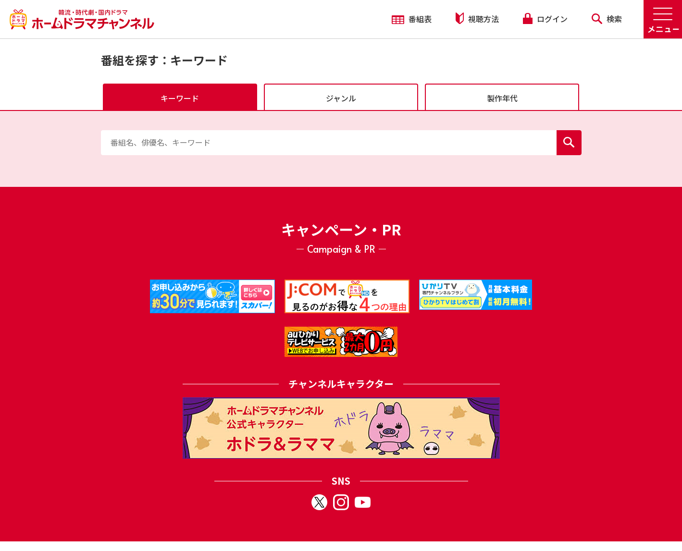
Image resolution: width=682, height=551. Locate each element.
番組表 (412, 18)
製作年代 (502, 98)
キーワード (180, 98)
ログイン (545, 18)
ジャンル (341, 98)
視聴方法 (477, 18)
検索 (607, 18)
